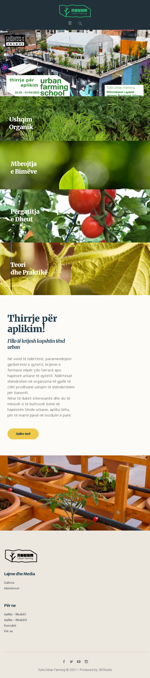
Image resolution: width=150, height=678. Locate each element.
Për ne (8, 631)
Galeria (9, 583)
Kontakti (10, 625)
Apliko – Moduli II (15, 620)
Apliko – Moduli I (15, 614)
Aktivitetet (11, 588)
